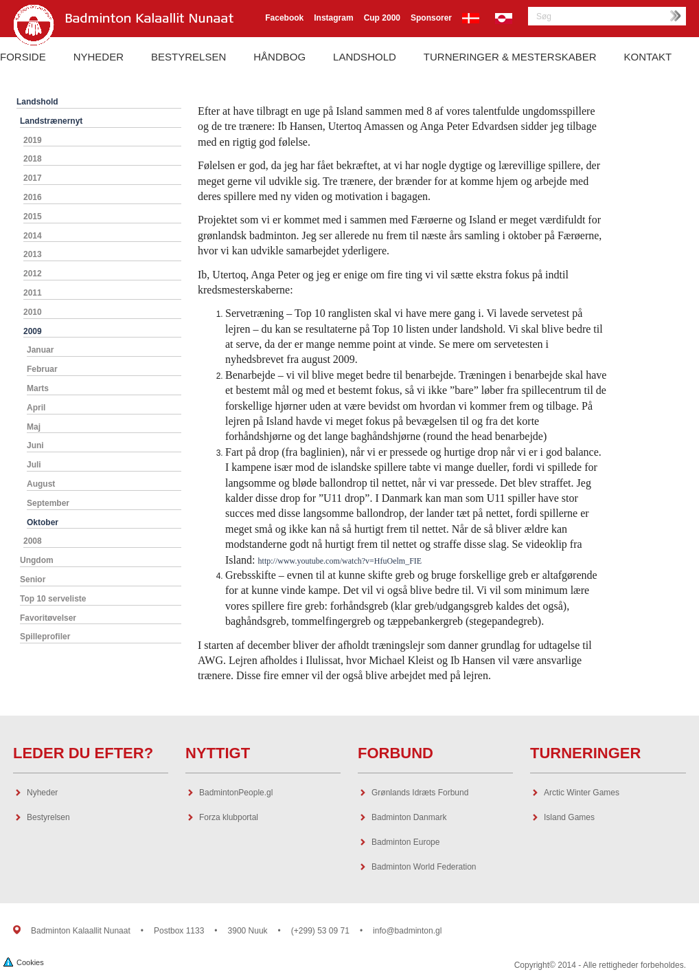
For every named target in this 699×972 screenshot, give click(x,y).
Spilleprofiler (45, 636)
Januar (40, 350)
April (36, 407)
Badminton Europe (405, 842)
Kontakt (648, 57)
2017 (32, 178)
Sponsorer (431, 18)
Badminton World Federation (424, 867)
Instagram (333, 18)
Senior (32, 579)
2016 (32, 197)
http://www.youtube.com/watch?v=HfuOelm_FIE (340, 561)
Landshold (364, 57)
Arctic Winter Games (581, 792)
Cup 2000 (382, 18)
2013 (32, 254)
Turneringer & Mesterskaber (510, 57)
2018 (32, 159)
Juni (35, 445)
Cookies (23, 961)
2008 (32, 541)
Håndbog (279, 57)
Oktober (42, 522)
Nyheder (98, 57)
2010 (32, 312)
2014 (32, 236)
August (41, 484)
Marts (38, 388)
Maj (34, 427)
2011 (32, 293)
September (48, 503)
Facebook (284, 18)
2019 (32, 140)
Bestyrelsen (188, 57)
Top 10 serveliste (53, 599)
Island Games (569, 817)
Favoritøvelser (48, 618)
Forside (23, 57)
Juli (34, 465)
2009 (32, 331)
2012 (32, 273)
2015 (32, 216)
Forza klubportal (228, 817)
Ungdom (37, 560)
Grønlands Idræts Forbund (419, 792)
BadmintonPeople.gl (236, 792)
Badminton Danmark (408, 817)
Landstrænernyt (51, 121)
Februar (42, 369)
